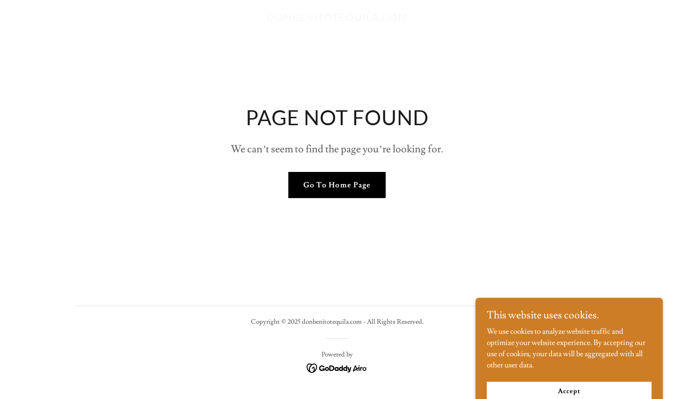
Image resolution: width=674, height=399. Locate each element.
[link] (337, 18)
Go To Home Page (336, 185)
